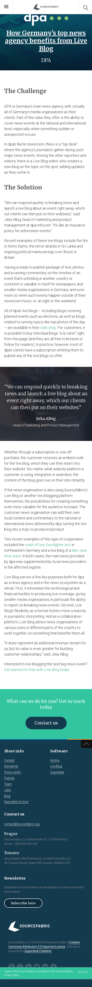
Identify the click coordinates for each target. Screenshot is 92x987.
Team (8, 784)
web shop (48, 327)
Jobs (7, 790)
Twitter (20, 967)
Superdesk (57, 772)
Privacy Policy (11, 975)
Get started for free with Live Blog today (36, 669)
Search (85, 7)
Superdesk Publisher (38, 951)
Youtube (36, 967)
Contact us (46, 723)
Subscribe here (23, 903)
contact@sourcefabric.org (22, 824)
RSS (53, 967)
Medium (45, 967)
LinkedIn (28, 967)
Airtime (54, 760)
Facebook (11, 967)
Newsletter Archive (16, 801)
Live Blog (56, 766)
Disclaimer (11, 766)
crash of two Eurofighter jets (48, 545)
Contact (9, 760)
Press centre (12, 772)
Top (86, 744)
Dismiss (83, 972)
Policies (9, 778)
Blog (7, 796)
